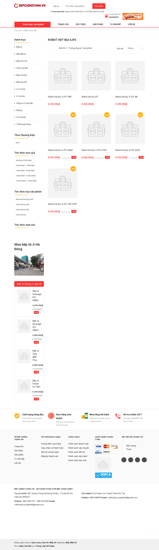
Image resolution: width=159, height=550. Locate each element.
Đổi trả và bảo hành (50, 452)
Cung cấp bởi (43, 546)
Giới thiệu (81, 24)
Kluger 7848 (69, 12)
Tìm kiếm (98, 6)
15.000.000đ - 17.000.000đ (25, 181)
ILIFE (17, 143)
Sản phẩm (98, 24)
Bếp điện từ (21, 54)
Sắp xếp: (120, 48)
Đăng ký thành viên (49, 456)
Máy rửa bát (21, 75)
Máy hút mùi (21, 61)
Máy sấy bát (21, 82)
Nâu (25, 234)
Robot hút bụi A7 (90, 96)
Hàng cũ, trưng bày (24, 103)
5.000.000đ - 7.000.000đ (24, 166)
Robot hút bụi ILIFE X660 (60, 150)
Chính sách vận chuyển (78, 448)
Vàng (15, 234)
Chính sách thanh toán (78, 444)
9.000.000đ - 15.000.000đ (24, 176)
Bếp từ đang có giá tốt (29, 283)
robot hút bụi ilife (21, 210)
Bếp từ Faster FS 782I (36, 383)
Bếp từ (19, 47)
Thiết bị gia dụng (23, 124)
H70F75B (88, 12)
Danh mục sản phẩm (33, 24)
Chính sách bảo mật (77, 460)
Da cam (29, 234)
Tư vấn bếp (115, 24)
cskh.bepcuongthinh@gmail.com (29, 504)
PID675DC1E (79, 12)
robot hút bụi (20, 215)
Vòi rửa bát (21, 117)
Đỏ (19, 234)
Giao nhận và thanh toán (52, 448)
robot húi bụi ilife (21, 205)
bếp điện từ (71, 542)
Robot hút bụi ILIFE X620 (127, 150)
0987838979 (113, 17)
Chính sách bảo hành (77, 456)
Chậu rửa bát (22, 68)
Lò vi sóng (20, 89)
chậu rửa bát (25, 546)
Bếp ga (19, 110)
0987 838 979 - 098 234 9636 (35, 501)
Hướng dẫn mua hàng (51, 444)
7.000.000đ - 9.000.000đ (24, 171)
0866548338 (95, 497)
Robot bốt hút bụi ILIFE (23, 199)
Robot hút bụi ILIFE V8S (60, 96)
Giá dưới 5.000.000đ (22, 160)
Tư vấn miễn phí (115, 14)
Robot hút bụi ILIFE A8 (126, 96)
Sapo (52, 546)
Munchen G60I (98, 12)
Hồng (32, 234)
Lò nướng (20, 96)
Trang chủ (63, 24)
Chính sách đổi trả (76, 452)
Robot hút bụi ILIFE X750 (94, 150)
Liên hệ (131, 24)
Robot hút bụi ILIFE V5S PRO (62, 204)
